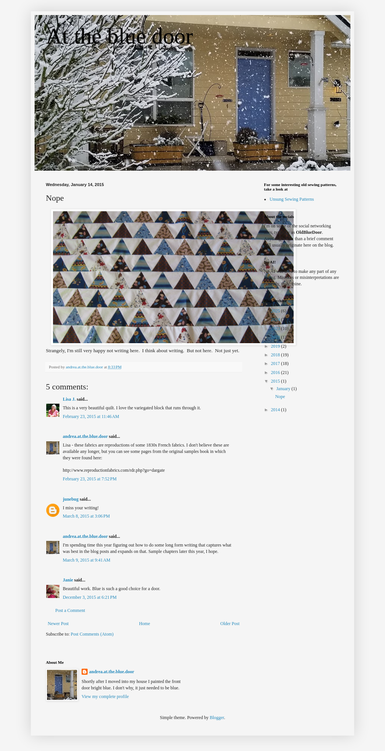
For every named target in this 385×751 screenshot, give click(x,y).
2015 (276, 381)
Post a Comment (70, 610)
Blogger (217, 717)
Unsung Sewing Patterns (292, 199)
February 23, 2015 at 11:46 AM (91, 416)
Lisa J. (69, 399)
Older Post (229, 623)
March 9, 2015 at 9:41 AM (87, 560)
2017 (276, 363)
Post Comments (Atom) (92, 634)
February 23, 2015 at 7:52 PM (90, 478)
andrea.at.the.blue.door (85, 436)
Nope (280, 396)
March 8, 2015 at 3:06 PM (86, 516)
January (283, 388)
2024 (276, 319)
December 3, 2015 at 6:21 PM (90, 597)
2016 (276, 372)
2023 (276, 328)
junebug (71, 499)
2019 (276, 346)
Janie (68, 580)
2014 (276, 409)
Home (144, 623)
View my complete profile (105, 696)
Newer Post (58, 623)
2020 (276, 337)
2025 (276, 310)
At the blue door (119, 36)
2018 (276, 354)
